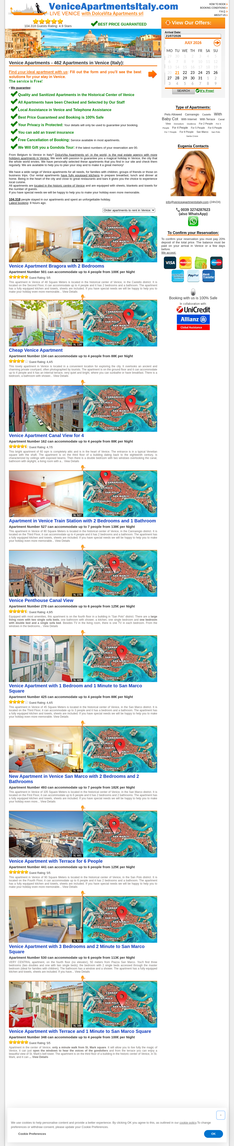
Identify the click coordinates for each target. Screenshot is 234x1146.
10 (100, 1067)
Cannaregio (192, 114)
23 (22, 1074)
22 (13, 1074)
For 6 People (215, 127)
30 (86, 1074)
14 (136, 1067)
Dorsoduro (179, 124)
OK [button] (213, 1134)
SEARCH (183, 90)
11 (110, 1067)
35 (131, 1074)
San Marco (202, 131)
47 (41, 1082)
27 (59, 1074)
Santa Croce (192, 136)
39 (167, 1074)
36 (140, 1074)
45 (22, 1082)
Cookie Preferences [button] (32, 1134)
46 (31, 1082)
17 (164, 1067)
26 (49, 1074)
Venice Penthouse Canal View (41, 600)
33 (113, 1074)
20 (191, 1067)
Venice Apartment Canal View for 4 (46, 435)
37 (149, 1074)
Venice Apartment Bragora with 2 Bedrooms (56, 265)
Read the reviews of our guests (36, 1097)
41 (185, 1074)
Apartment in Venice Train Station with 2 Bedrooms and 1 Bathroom (82, 520)
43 (203, 1074)
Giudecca (191, 124)
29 (77, 1074)
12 (118, 1067)
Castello (206, 114)
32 (104, 1074)
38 (158, 1074)
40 (176, 1074)
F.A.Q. (222, 11)
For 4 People (180, 127)
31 (95, 1074)
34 (122, 1074)
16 (155, 1067)
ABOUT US (220, 15)
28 (67, 1074)
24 (31, 1074)
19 (182, 1067)
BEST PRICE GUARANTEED (122, 24)
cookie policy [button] (188, 1122)
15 (146, 1067)
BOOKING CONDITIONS (213, 8)
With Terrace (207, 119)
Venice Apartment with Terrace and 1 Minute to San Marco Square (80, 1031)
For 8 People (187, 131)
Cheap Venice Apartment (36, 350)
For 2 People (206, 123)
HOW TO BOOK (217, 4)
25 (41, 1074)
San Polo (215, 132)
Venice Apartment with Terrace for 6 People (56, 861)
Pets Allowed (173, 114)
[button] (220, 1115)
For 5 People (198, 127)
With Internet (189, 119)
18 (173, 1067)
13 (128, 1067)
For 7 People (170, 132)
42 (194, 1074)
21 (200, 1067)
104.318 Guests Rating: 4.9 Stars (48, 24)
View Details (69, 291)
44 (13, 1082)
